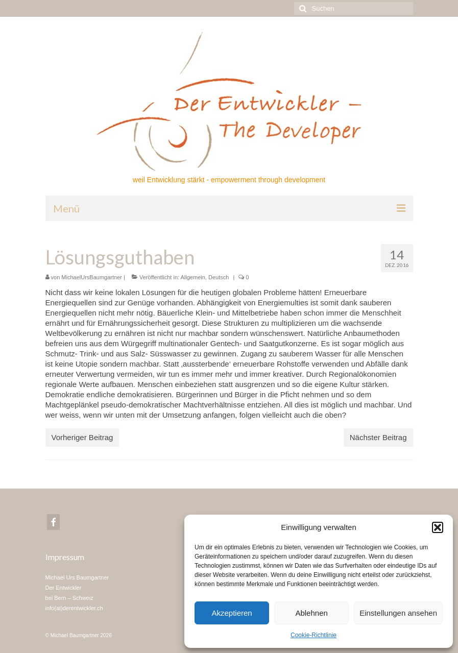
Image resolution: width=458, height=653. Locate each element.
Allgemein (193, 277)
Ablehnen (311, 613)
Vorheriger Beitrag (82, 437)
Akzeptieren (231, 613)
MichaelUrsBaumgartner (91, 277)
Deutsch (218, 277)
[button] (437, 527)
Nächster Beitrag (378, 437)
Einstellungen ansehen (398, 613)
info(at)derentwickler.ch (74, 608)
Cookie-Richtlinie (313, 635)
